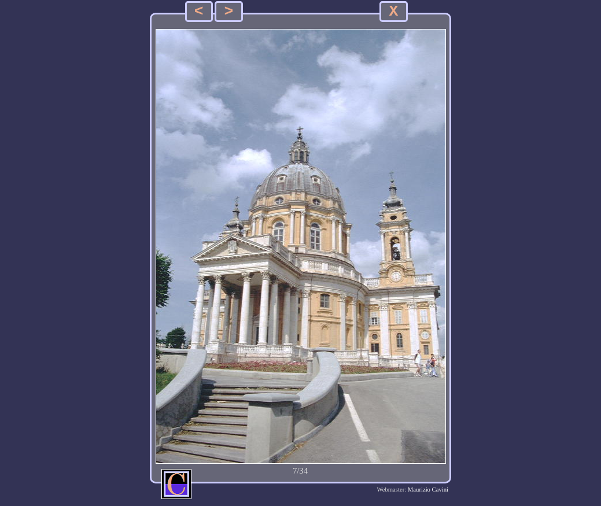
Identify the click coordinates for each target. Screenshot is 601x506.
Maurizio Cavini (428, 489)
